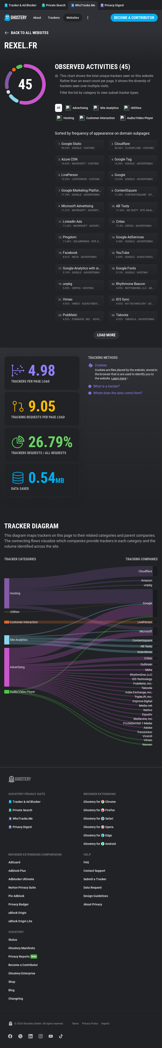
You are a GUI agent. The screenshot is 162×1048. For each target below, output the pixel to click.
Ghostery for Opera (98, 827)
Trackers (54, 17)
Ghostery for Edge (98, 835)
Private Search (54, 5)
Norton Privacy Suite (22, 887)
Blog (11, 990)
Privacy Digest (112, 5)
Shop (11, 981)
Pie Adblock (16, 896)
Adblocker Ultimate (21, 879)
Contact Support (94, 870)
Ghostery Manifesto (21, 948)
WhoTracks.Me (83, 5)
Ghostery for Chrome (100, 801)
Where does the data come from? (115, 393)
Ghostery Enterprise (21, 973)
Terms (75, 1023)
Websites (72, 17)
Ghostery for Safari (98, 818)
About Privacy (93, 904)
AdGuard (14, 862)
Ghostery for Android (100, 843)
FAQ (86, 862)
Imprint (105, 1023)
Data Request (93, 887)
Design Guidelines (96, 896)
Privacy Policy (90, 1023)
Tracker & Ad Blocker (20, 5)
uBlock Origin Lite (20, 921)
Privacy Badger (18, 904)
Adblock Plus (17, 870)
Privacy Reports (22, 956)
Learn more (120, 378)
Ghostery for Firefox (99, 810)
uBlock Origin (17, 912)
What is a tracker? (104, 386)
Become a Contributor (134, 17)
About (37, 17)
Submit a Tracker (95, 879)
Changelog (15, 998)
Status (12, 939)
